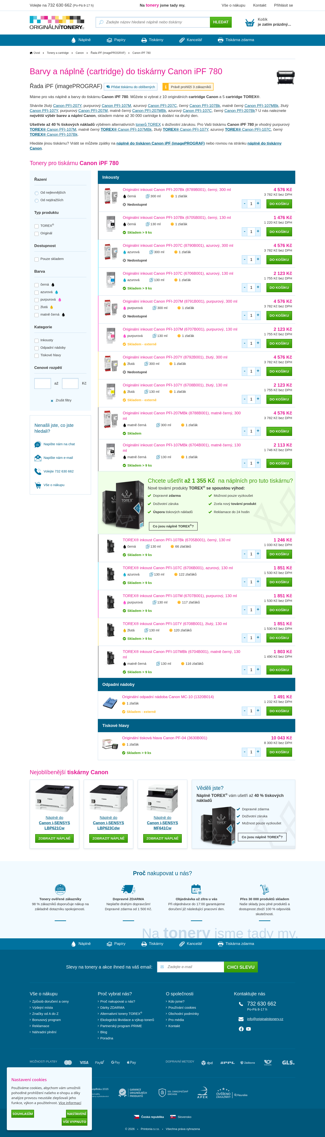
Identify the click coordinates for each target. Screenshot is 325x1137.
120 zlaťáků (183, 630)
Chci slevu (241, 967)
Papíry (116, 40)
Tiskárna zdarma (236, 40)
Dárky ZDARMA (112, 1007)
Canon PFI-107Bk (205, 106)
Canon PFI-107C (197, 111)
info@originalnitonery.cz (265, 1019)
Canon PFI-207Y (67, 106)
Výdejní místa (42, 1007)
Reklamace (40, 1026)
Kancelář (190, 40)
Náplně (81, 40)
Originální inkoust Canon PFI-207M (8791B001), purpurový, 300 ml (180, 301)
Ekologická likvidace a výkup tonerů (127, 1020)
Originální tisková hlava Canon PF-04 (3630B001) (164, 738)
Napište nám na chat (54, 444)
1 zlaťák (181, 196)
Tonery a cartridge (58, 52)
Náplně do (54, 823)
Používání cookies (182, 1007)
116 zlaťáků (194, 663)
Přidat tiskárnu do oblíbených (130, 86)
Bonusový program (46, 1020)
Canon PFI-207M (93, 111)
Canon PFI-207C (162, 106)
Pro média (176, 1020)
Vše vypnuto (74, 1121)
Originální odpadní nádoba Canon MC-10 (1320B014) (168, 697)
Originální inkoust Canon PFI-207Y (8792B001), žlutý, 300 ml (175, 357)
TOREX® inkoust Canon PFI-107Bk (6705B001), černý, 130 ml (176, 540)
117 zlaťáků (191, 602)
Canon (80, 52)
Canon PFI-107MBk (261, 106)
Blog (103, 1032)
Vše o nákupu (233, 5)
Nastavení (76, 1113)
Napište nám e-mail (53, 458)
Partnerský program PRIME (121, 1026)
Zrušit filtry (60, 400)
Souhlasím (22, 1113)
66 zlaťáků (183, 546)
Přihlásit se (283, 5)
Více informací (70, 1102)
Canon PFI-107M (116, 106)
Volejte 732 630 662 (54, 471)
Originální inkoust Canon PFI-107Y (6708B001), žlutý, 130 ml (175, 385)
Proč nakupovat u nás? (117, 1001)
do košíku (279, 204)
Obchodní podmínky (183, 1014)
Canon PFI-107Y (44, 111)
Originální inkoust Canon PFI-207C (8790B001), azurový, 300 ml (178, 245)
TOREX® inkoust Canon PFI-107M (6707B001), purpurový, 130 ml (180, 596)
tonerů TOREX (148, 124)
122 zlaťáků (188, 574)
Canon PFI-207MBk (149, 111)
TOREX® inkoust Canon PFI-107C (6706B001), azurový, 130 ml (178, 568)
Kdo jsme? (176, 1001)
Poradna (106, 1038)
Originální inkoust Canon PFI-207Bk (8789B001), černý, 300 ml (177, 190)
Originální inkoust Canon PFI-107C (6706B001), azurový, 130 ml (178, 273)
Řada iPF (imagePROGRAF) (108, 52)
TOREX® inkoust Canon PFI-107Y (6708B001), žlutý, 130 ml (175, 624)
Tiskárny (152, 40)
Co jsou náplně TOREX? (173, 526)
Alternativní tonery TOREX (122, 1013)
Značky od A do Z (45, 1014)
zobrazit (54, 838)
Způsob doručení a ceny (50, 1001)
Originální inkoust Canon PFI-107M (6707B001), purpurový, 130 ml (180, 329)
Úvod (37, 52)
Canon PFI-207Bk (239, 111)
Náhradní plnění (44, 1032)
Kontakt (259, 5)
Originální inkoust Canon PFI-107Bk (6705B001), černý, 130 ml (177, 217)
